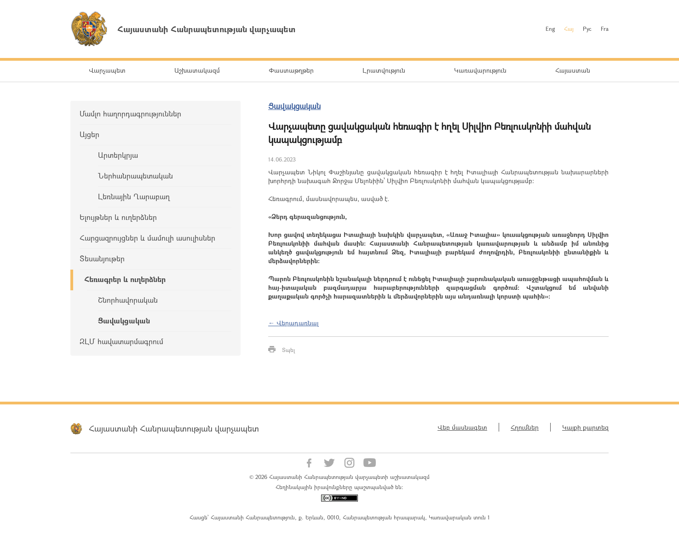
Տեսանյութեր (102, 258)
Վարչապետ (107, 70)
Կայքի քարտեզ (585, 427)
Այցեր (89, 134)
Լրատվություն (384, 70)
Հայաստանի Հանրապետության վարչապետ (174, 428)
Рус (587, 28)
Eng (550, 28)
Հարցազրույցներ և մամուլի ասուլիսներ (147, 237)
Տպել (288, 349)
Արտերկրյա (118, 155)
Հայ (569, 28)
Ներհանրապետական (135, 175)
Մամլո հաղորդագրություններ (130, 113)
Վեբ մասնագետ (462, 427)
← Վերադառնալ (293, 322)
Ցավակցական (124, 320)
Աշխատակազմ (197, 70)
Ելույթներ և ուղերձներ (118, 217)
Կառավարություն (480, 70)
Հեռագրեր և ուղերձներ (125, 279)
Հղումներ (525, 427)
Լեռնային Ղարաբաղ (134, 196)
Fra (605, 28)
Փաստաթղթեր (291, 70)
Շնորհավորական (128, 300)
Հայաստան (572, 70)
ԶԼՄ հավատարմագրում (121, 341)
